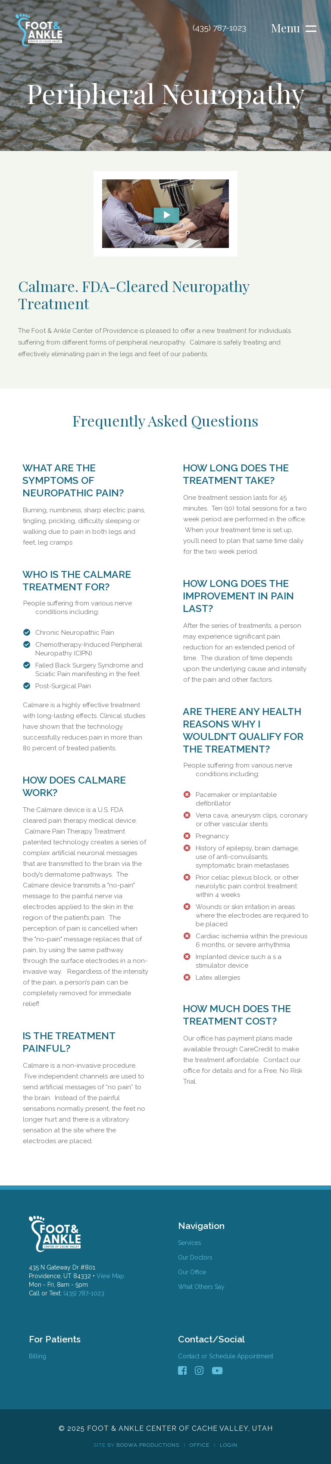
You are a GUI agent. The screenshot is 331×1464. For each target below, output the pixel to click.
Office (199, 1445)
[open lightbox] (165, 214)
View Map (110, 1276)
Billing (37, 1356)
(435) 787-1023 (83, 1293)
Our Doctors (195, 1257)
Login (228, 1445)
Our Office (192, 1272)
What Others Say (201, 1286)
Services (189, 1242)
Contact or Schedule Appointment (225, 1356)
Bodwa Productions (147, 1445)
